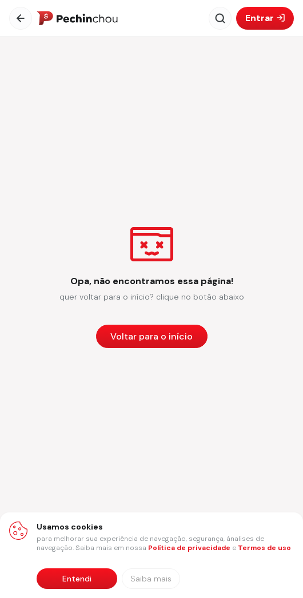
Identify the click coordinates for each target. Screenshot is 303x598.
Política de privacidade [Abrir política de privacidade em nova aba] (189, 547)
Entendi (76, 578)
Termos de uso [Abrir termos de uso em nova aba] (264, 547)
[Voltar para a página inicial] (152, 336)
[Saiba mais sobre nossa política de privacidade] (151, 578)
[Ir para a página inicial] (77, 18)
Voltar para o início (151, 336)
